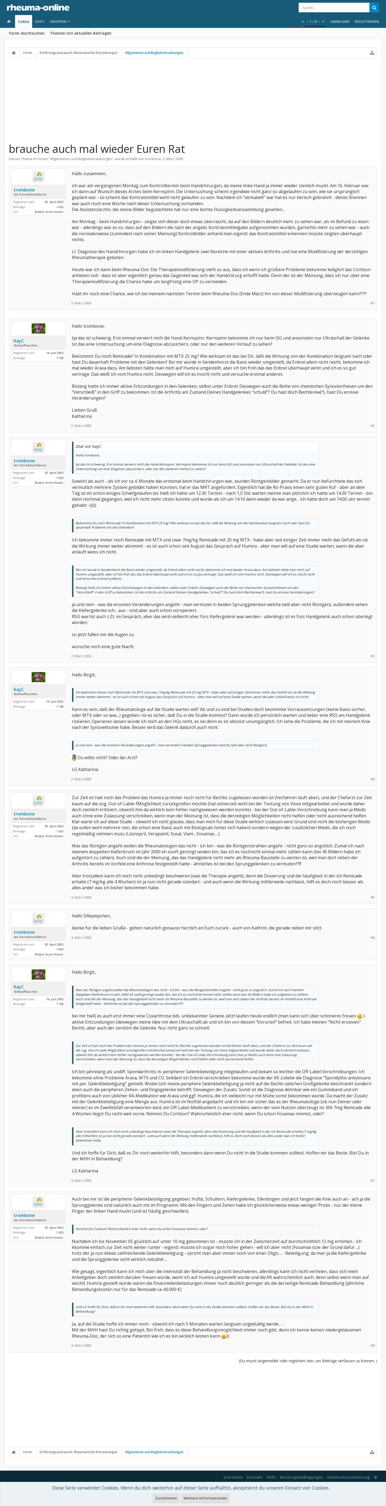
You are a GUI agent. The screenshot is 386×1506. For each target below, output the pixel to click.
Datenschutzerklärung (348, 1477)
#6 (373, 937)
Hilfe (271, 1477)
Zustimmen (166, 1498)
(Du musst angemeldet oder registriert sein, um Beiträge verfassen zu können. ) (308, 1360)
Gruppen (58, 21)
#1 (373, 303)
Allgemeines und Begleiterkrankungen (81, 158)
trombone (153, 158)
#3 (373, 656)
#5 (373, 897)
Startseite (233, 1477)
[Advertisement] (193, 100)
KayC (19, 341)
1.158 (60, 358)
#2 (373, 425)
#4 (373, 779)
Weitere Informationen (205, 1498)
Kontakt (254, 1477)
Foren (23, 21)
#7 (373, 1180)
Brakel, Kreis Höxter (49, 212)
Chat (39, 21)
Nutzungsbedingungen (301, 1477)
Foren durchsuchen (26, 33)
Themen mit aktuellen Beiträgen (81, 33)
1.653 (60, 207)
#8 (373, 1345)
